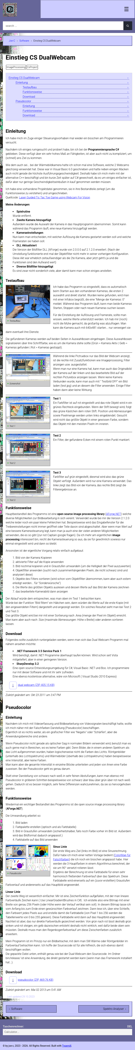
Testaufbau (30, 87)
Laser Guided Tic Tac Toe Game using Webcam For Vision (54, 197)
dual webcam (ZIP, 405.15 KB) (36, 685)
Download (29, 96)
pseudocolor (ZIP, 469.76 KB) (35, 979)
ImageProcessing (16, 67)
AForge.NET (113, 514)
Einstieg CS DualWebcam (24, 77)
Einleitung (22, 82)
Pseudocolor (23, 101)
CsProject (32, 67)
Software (24, 40)
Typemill (66, 1045)
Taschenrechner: (13, 1026)
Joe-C (12, 40)
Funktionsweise (32, 92)
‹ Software (15, 1009)
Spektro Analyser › (114, 1009)
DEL (129, 1026)
